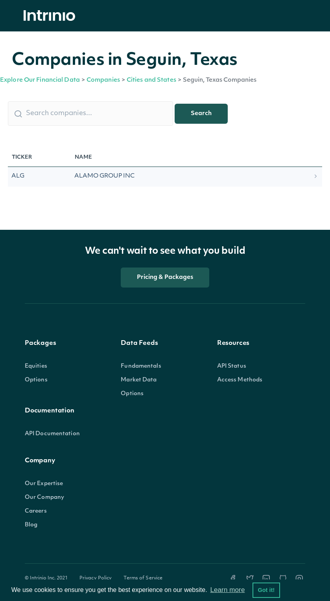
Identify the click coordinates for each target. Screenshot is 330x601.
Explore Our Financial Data (40, 80)
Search (201, 114)
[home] (51, 16)
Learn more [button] (227, 590)
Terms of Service (143, 578)
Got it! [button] (266, 590)
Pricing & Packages (165, 277)
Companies (103, 80)
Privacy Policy (95, 578)
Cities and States (151, 80)
